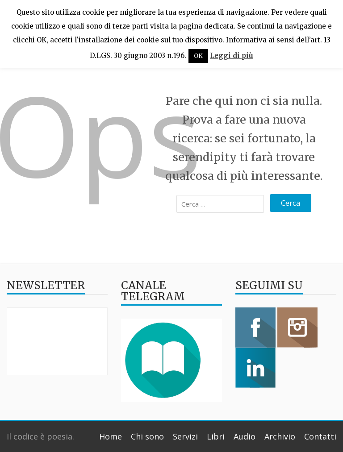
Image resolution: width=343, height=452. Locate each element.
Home (110, 436)
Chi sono (147, 436)
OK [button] (198, 56)
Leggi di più (231, 55)
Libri (216, 436)
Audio (244, 436)
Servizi (185, 436)
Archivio (279, 436)
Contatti (320, 436)
